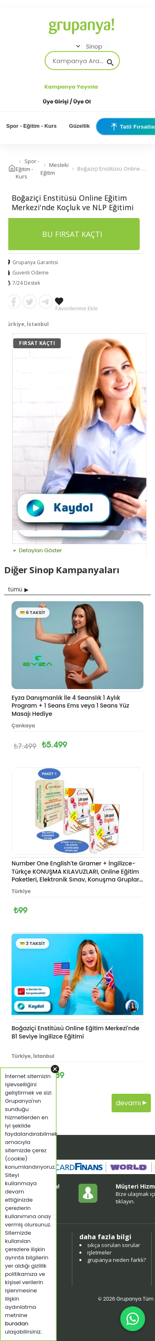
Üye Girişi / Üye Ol (67, 101)
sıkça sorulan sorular (113, 1245)
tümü (15, 589)
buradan (17, 1323)
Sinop (88, 46)
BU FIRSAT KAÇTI (72, 234)
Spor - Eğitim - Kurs (31, 126)
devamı (131, 1103)
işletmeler (99, 1252)
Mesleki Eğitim (55, 168)
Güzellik (79, 126)
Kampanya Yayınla (71, 87)
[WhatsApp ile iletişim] (132, 1318)
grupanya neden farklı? (116, 1260)
